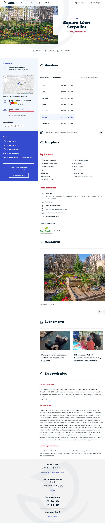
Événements (63, 51)
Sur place (49, 51)
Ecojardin (50, 230)
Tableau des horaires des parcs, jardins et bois (61, 132)
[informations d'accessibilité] (13, 125)
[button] (19, 83)
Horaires (36, 51)
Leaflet (18, 93)
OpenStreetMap (27, 93)
